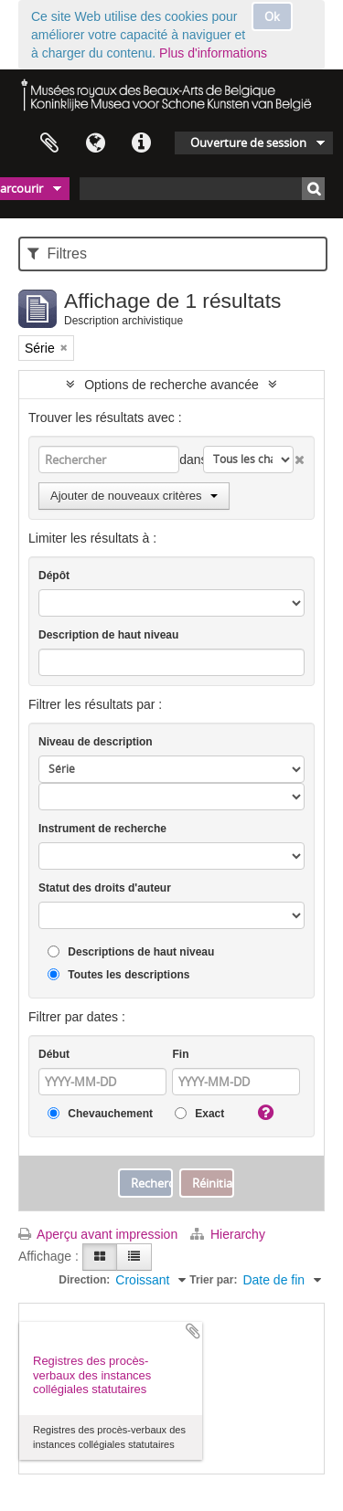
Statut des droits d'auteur (104, 888)
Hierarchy (227, 1234)
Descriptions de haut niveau (131, 952)
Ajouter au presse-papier (193, 1331)
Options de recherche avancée (171, 384)
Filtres (57, 253)
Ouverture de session (248, 142)
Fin (180, 1054)
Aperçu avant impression (97, 1234)
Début (54, 1054)
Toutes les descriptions (118, 975)
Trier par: (213, 1279)
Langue (95, 143)
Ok (272, 16)
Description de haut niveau (108, 635)
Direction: (84, 1279)
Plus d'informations (213, 53)
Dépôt (54, 575)
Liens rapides (141, 143)
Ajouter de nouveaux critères (134, 495)
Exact (199, 1114)
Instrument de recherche (102, 828)
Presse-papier (49, 143)
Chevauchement (100, 1114)
